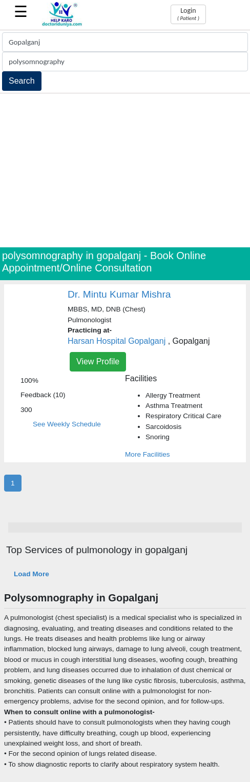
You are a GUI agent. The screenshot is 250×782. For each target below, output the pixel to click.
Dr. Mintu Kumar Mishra (119, 294)
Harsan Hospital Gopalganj (116, 341)
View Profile (97, 361)
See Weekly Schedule (67, 424)
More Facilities (147, 454)
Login (188, 14)
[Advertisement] (125, 170)
